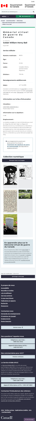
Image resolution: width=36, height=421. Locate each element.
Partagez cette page (18, 276)
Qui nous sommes (6, 295)
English (32, 1)
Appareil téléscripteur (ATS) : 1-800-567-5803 (18, 385)
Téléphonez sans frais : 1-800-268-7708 (18, 379)
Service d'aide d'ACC (9, 365)
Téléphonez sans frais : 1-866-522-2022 (18, 340)
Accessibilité (5, 288)
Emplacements (5, 319)
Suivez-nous (18, 327)
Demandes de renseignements (10, 314)
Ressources (4, 306)
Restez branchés (6, 321)
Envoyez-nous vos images (17, 160)
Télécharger (20, 92)
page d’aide (25, 249)
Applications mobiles (21, 410)
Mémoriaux (20, 20)
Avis (30, 410)
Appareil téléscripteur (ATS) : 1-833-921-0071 (18, 346)
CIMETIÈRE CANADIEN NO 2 (10, 107)
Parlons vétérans (18, 356)
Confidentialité (6, 412)
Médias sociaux (9, 410)
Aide (2, 410)
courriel (22, 255)
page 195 (23, 89)
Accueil (3, 20)
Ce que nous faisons (7, 298)
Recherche (4, 303)
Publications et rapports (8, 301)
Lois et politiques (6, 293)
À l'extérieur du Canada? (8, 316)
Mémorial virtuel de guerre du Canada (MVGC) (14, 22)
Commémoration (10, 20)
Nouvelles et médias (7, 290)
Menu (5, 16)
